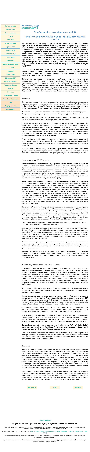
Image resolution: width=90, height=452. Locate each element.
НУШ (10, 102)
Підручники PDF (10, 78)
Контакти (10, 92)
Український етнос (10, 85)
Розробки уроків (10, 43)
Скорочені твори (10, 33)
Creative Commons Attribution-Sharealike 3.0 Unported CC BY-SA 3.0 (48, 431)
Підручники (10, 57)
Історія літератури (30, 28)
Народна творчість (10, 81)
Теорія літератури (10, 54)
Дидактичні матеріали (10, 64)
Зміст (55, 387)
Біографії (10, 71)
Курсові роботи (45, 420)
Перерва (10, 88)
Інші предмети (10, 109)
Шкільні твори (10, 29)
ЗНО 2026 (10, 40)
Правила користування (10, 95)
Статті (10, 36)
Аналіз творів (10, 50)
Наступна (78, 387)
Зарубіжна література (10, 99)
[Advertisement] (45, 12)
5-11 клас (10, 68)
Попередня (32, 387)
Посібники (10, 61)
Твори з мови (10, 74)
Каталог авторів (10, 26)
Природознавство (10, 106)
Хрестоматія (10, 47)
